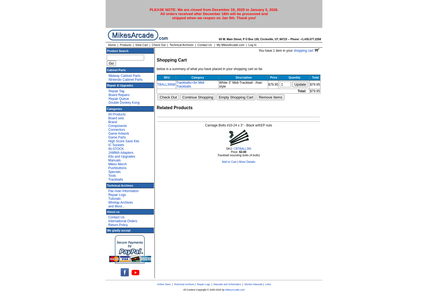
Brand (112, 122)
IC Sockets (116, 145)
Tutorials (114, 199)
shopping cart (307, 51)
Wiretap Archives (120, 202)
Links (268, 284)
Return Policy (118, 225)
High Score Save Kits (123, 141)
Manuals (114, 160)
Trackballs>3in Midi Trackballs (190, 84)
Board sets (116, 118)
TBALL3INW (166, 84)
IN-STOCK (116, 149)
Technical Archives (182, 45)
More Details (247, 161)
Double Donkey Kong (124, 103)
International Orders (122, 221)
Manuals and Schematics (227, 284)
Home (112, 45)
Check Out (158, 45)
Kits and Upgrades (121, 156)
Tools (112, 176)
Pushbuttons (117, 168)
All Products (117, 114)
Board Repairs (119, 95)
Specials (114, 172)
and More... (116, 206)
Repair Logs (117, 195)
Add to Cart (229, 161)
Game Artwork (118, 133)
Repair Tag (116, 91)
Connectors (116, 130)
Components (117, 126)
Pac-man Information (123, 191)
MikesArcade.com (235, 289)
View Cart (141, 45)
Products (125, 45)
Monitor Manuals (253, 284)
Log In (252, 45)
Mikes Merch (117, 164)
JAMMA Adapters (120, 153)
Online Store (164, 284)
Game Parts (117, 137)
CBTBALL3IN (242, 148)
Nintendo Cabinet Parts (125, 80)
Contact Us (204, 45)
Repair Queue (119, 99)
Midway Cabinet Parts (125, 76)
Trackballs (115, 179)
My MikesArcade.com (231, 45)
